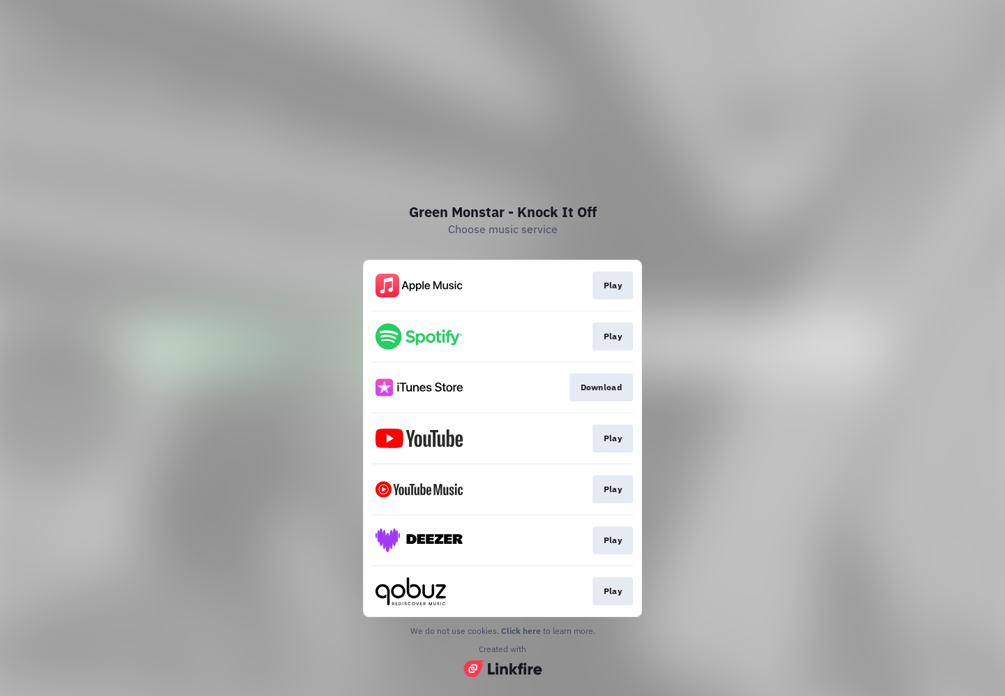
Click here (521, 630)
